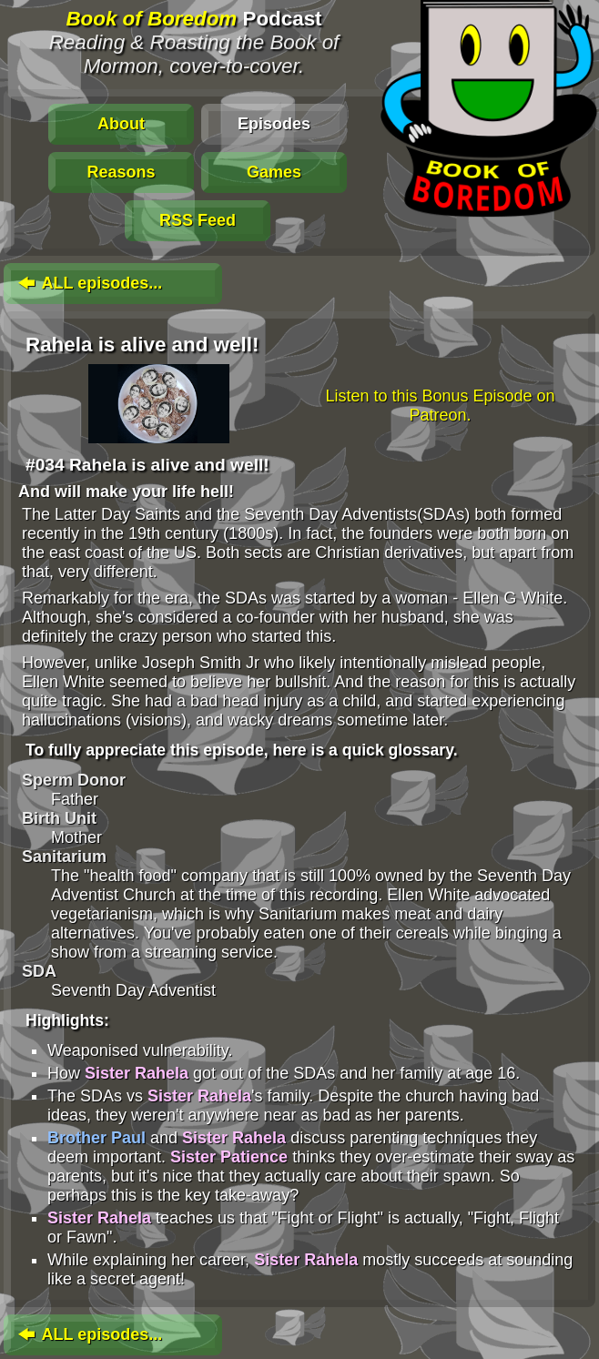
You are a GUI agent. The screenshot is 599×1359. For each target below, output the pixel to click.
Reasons (120, 172)
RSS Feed (197, 220)
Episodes (274, 124)
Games (274, 172)
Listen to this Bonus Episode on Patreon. (439, 405)
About (121, 124)
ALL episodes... (88, 283)
